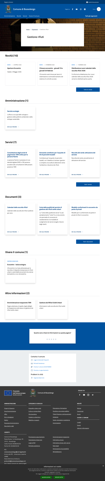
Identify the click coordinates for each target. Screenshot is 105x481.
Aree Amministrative (10, 411)
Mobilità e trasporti (34, 420)
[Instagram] (80, 9)
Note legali (56, 446)
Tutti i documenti (88, 242)
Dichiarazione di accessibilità (61, 449)
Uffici (5, 414)
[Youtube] (76, 9)
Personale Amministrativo (11, 423)
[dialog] (52, 472)
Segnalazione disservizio (35, 440)
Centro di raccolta (12, 261)
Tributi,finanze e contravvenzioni (62, 414)
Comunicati (80, 411)
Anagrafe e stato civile (35, 408)
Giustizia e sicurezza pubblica (61, 411)
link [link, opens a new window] (68, 474)
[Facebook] (72, 9)
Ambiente (55, 417)
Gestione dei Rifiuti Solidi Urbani (50, 302)
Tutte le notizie (88, 90)
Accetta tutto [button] (46, 477)
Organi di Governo (9, 408)
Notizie (79, 408)
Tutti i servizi (88, 184)
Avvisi (9, 65)
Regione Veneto (8, 2)
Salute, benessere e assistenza (61, 420)
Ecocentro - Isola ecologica (16, 264)
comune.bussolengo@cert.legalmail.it (15, 452)
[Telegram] (84, 9)
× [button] (103, 466)
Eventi (79, 425)
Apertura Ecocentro (14, 68)
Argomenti (35, 29)
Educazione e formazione (60, 408)
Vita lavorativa (33, 414)
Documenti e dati (9, 426)
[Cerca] (99, 9)
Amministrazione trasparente (61, 437)
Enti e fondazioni (9, 417)
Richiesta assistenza (34, 446)
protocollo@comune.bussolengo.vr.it (15, 461)
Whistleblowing (57, 452)
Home (28, 29)
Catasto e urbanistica (34, 417)
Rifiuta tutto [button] (59, 477)
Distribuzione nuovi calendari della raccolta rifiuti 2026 (84, 69)
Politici (6, 420)
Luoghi (79, 422)
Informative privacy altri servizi (61, 443)
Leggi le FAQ (32, 443)
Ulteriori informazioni (83, 428)
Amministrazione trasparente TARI (19, 302)
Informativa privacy (58, 440)
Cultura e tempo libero (35, 411)
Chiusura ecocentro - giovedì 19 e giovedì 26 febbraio (51, 69)
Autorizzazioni (57, 423)
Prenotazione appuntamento (36, 437)
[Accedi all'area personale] (92, 2)
